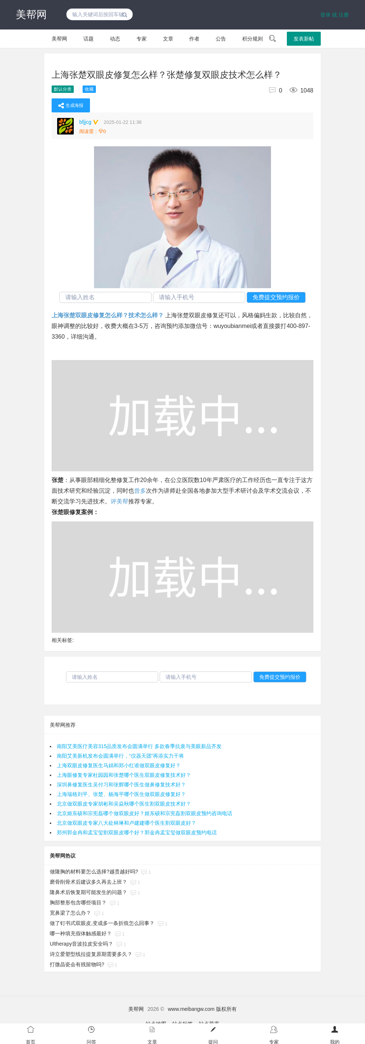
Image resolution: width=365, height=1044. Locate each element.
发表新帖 (303, 39)
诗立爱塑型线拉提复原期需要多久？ (91, 954)
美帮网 (31, 14)
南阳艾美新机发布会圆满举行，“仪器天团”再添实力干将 (120, 756)
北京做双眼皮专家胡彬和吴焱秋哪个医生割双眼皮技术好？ (124, 804)
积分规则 (252, 39)
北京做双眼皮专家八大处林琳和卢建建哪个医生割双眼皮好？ (126, 823)
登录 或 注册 (334, 15)
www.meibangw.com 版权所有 (202, 1009)
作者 (194, 39)
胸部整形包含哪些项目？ (78, 902)
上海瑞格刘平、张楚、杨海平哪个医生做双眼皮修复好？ (121, 794)
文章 (168, 39)
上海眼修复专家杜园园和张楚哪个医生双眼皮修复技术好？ (124, 775)
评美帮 (119, 501)
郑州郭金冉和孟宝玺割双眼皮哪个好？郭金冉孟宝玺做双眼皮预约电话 (137, 832)
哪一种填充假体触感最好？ (81, 933)
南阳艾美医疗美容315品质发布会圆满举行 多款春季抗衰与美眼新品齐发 (139, 746)
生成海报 (70, 105)
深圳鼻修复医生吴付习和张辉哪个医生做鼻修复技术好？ (121, 785)
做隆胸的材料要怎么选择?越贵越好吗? (94, 871)
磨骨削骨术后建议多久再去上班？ (88, 882)
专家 (141, 39)
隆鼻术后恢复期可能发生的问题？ (88, 892)
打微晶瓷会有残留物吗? (77, 964)
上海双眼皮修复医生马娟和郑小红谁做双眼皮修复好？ (119, 765)
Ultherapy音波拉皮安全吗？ (81, 944)
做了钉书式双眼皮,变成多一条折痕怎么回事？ (102, 923)
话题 (88, 39)
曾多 (140, 491)
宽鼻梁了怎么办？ (70, 913)
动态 (115, 39)
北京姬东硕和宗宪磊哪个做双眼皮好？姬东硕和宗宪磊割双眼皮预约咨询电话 (144, 813)
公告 (221, 39)
